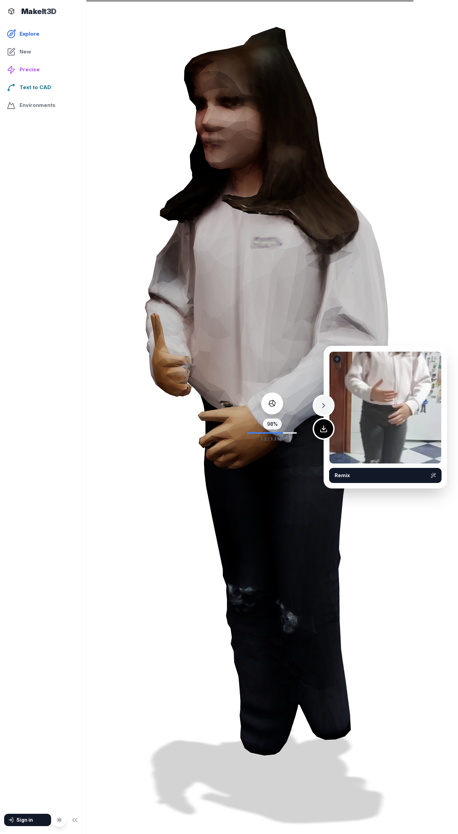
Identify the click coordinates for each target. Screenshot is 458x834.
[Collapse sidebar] (75, 820)
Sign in (20, 820)
